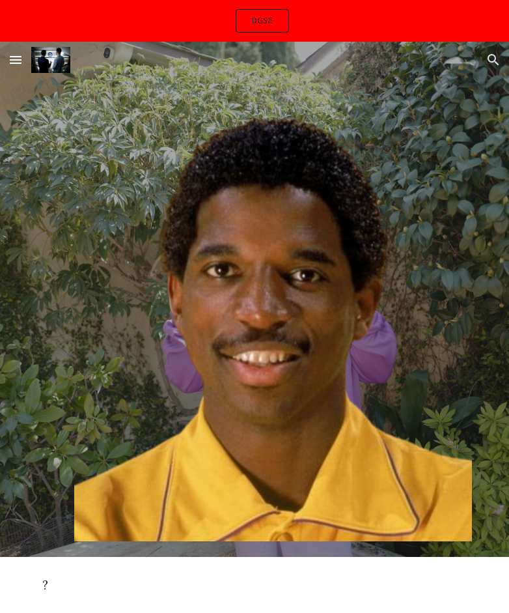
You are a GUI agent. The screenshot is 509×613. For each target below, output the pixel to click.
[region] (254, 21)
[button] (15, 60)
